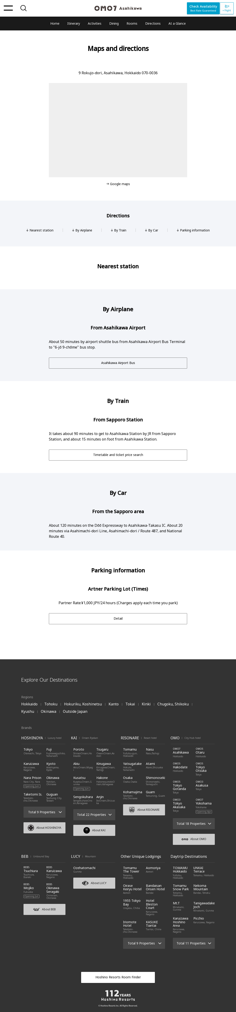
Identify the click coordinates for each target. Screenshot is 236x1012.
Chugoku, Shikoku (173, 704)
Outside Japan (75, 711)
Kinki (146, 704)
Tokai (130, 704)
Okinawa (48, 711)
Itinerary (73, 23)
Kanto (114, 704)
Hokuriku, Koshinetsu (83, 704)
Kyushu (27, 711)
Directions (153, 23)
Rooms (132, 23)
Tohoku (50, 704)
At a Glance (177, 23)
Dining (114, 23)
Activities (94, 23)
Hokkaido (29, 704)
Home (54, 23)
